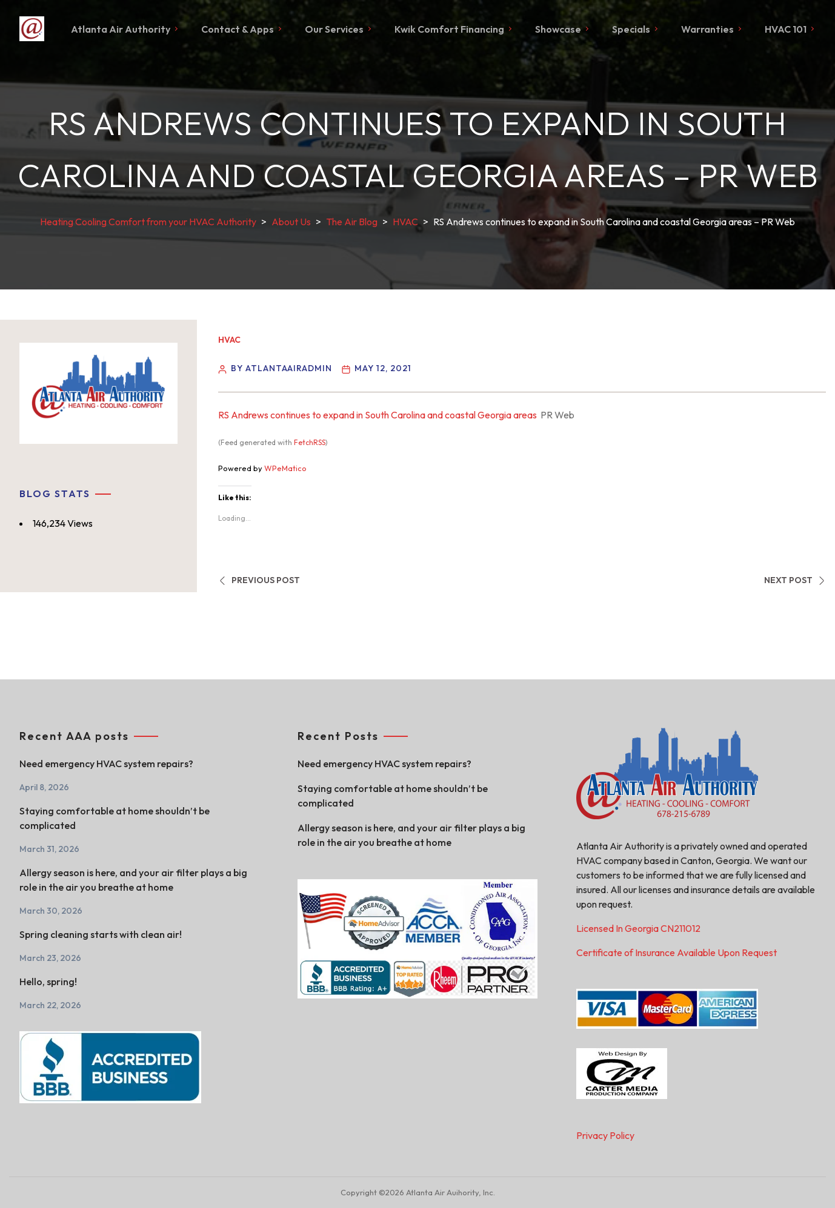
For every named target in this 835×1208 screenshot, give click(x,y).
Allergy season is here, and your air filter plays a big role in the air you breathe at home (133, 879)
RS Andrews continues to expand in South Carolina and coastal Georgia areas (377, 415)
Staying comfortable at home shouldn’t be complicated (114, 818)
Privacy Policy (605, 1135)
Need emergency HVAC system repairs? (106, 763)
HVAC (229, 339)
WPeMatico (285, 468)
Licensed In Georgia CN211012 (638, 928)
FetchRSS (309, 442)
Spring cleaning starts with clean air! (100, 934)
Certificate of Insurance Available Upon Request (676, 952)
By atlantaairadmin (281, 368)
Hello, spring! (48, 981)
